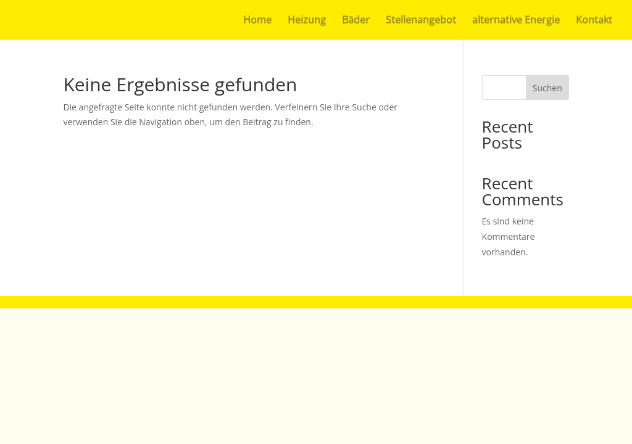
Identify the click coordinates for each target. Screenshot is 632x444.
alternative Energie (516, 21)
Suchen (547, 88)
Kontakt (594, 21)
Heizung (307, 21)
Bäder (356, 21)
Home (257, 21)
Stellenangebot (421, 21)
